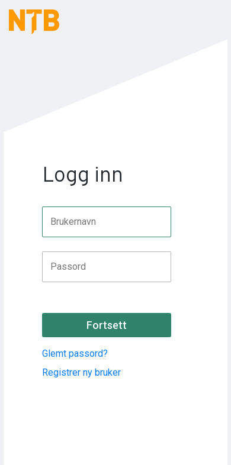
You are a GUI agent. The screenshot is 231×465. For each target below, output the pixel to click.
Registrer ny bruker (81, 372)
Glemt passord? (75, 353)
